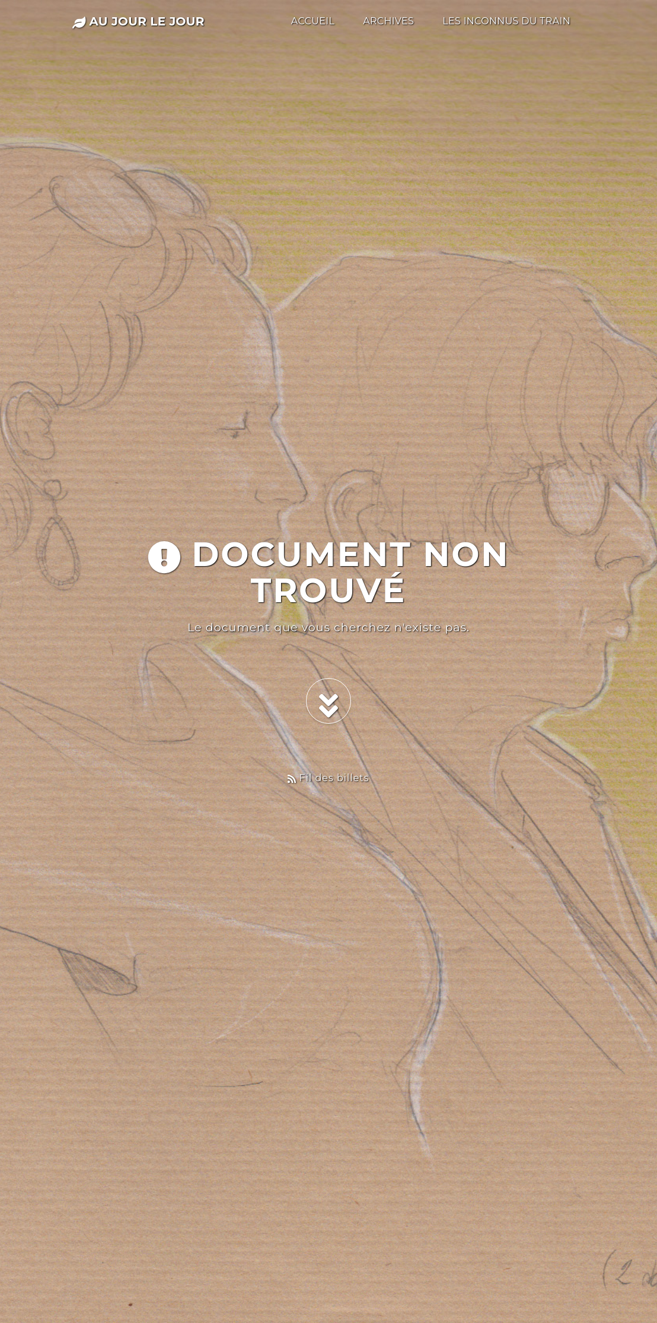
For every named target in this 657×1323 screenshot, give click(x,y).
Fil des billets (328, 778)
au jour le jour (138, 21)
